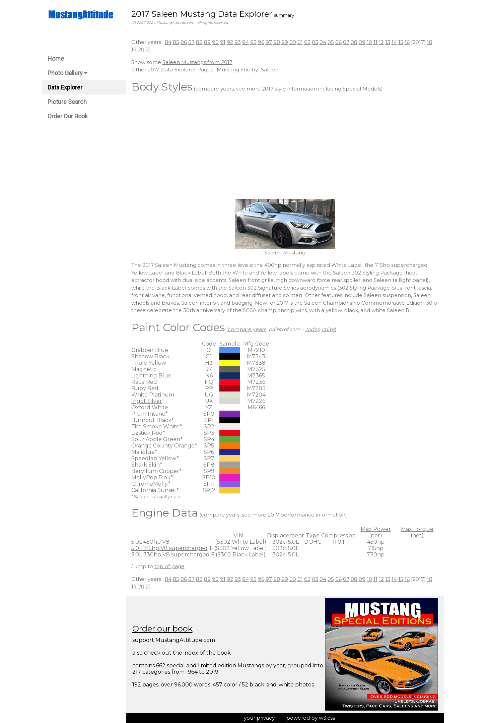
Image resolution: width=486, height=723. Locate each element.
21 (148, 49)
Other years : (148, 42)
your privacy (259, 718)
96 (261, 42)
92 (230, 42)
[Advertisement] (285, 147)
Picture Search (67, 101)
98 (276, 42)
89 (207, 42)
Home (56, 58)
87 (191, 42)
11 (375, 42)
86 (184, 42)
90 (215, 42)
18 (429, 42)
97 (269, 42)
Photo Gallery (67, 72)
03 (315, 42)
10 (369, 42)
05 (331, 42)
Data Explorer (65, 87)
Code (209, 344)
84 (168, 42)
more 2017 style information (282, 88)
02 (307, 42)
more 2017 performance (283, 514)
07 (346, 42)
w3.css (327, 718)
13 (387, 42)
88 (199, 42)
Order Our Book (68, 116)
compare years (214, 88)
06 (338, 42)
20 (141, 49)
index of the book (207, 653)
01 (300, 42)
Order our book (162, 629)
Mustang (228, 69)
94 (245, 42)
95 (253, 42)
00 (292, 42)
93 (237, 42)
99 (284, 42)
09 (362, 42)
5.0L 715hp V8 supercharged (169, 548)
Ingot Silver (146, 401)
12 (381, 42)
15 (400, 42)
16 (407, 42)
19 (134, 49)
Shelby (249, 69)
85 (176, 42)
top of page (169, 566)
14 (394, 42)
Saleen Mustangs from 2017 (197, 62)
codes (312, 329)
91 (222, 42)
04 (323, 42)
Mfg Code (256, 344)
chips (328, 329)
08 (354, 42)
